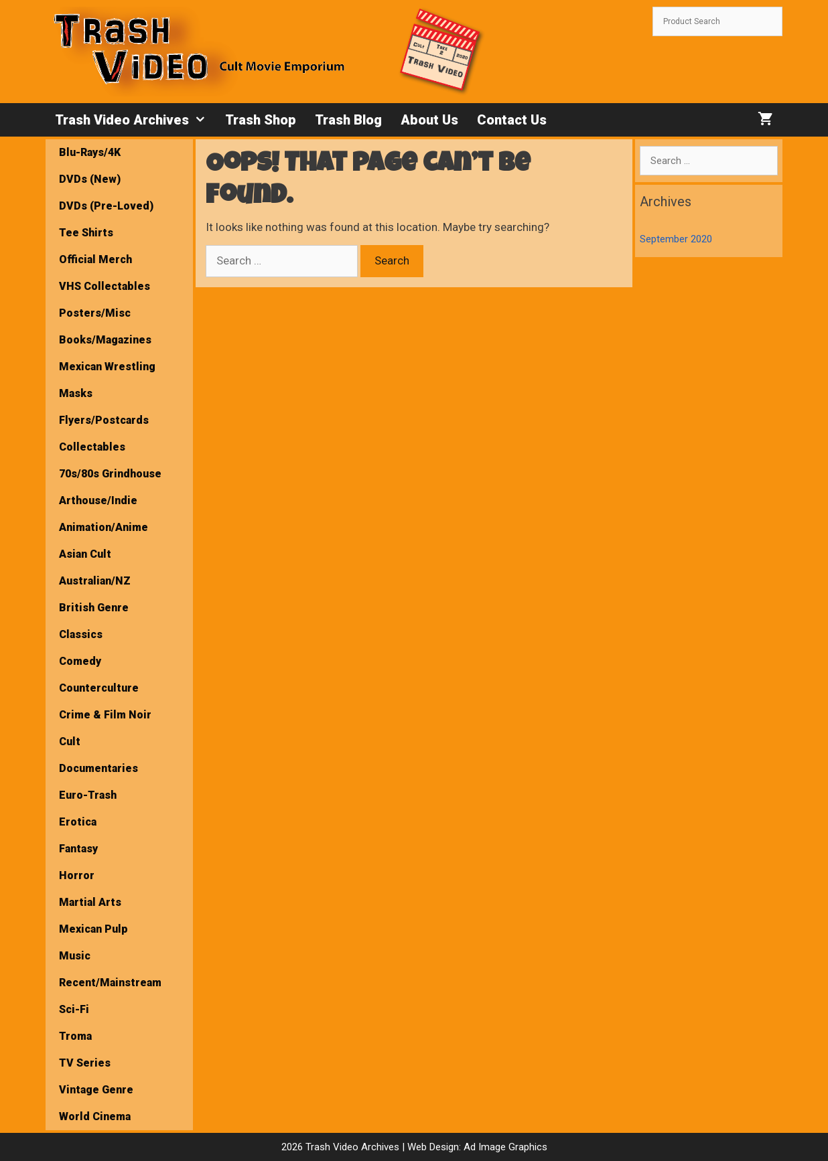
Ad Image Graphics (504, 1147)
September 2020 (676, 239)
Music (74, 955)
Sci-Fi (74, 1009)
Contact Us (512, 120)
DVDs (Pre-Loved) (106, 206)
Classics (80, 634)
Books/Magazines (105, 339)
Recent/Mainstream (110, 982)
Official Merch (95, 259)
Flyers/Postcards (104, 420)
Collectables (92, 447)
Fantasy (78, 848)
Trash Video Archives (135, 120)
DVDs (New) (90, 179)
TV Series (85, 1063)
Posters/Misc (95, 313)
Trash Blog (348, 120)
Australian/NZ (95, 580)
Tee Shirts (86, 232)
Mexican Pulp (93, 929)
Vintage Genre (96, 1089)
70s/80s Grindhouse (110, 473)
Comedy (80, 661)
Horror (76, 875)
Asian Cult (85, 554)
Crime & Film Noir (105, 714)
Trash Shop (260, 120)
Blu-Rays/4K (90, 152)
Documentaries (98, 768)
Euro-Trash (88, 795)
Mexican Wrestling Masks (107, 380)
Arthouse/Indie (98, 500)
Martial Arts (90, 902)
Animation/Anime (103, 527)
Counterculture (99, 688)
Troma (75, 1036)
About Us (429, 120)
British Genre (94, 607)
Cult (69, 741)
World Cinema (95, 1116)
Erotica (77, 822)
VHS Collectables (104, 286)
